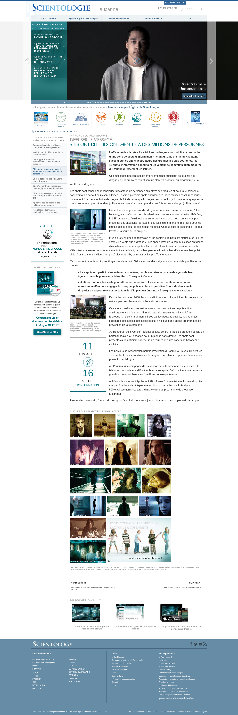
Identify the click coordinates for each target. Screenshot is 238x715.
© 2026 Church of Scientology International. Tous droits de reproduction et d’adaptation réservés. (69, 712)
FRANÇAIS (37, 669)
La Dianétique (164, 660)
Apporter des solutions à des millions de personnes (46, 204)
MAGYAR (72, 659)
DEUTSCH (37, 688)
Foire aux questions (154, 18)
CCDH (173, 118)
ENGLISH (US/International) (44, 659)
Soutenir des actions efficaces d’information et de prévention (47, 146)
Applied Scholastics (80, 118)
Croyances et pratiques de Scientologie (127, 660)
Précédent (94, 102)
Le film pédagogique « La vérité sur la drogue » (47, 180)
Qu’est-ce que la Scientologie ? (83, 18)
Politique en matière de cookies (160, 712)
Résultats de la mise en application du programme (45, 211)
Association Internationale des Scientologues (177, 679)
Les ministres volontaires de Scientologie (175, 676)
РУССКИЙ (37, 679)
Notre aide (41, 126)
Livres (189, 18)
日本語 (35, 676)
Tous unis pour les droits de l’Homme (173, 692)
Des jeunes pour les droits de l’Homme (174, 695)
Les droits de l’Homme (155, 119)
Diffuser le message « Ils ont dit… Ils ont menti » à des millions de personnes (48, 171)
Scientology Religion (167, 666)
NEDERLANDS (39, 685)
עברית (36, 672)
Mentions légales (200, 712)
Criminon (101, 118)
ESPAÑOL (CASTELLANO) (79, 672)
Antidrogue (137, 118)
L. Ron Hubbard (48, 18)
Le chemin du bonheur (61, 119)
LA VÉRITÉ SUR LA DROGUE (64, 131)
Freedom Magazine (195, 124)
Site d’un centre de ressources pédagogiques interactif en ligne (48, 187)
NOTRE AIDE (43, 131)
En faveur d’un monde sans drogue (173, 688)
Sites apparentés (174, 2)
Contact (115, 682)
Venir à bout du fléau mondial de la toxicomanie (48, 153)
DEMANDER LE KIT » (47, 332)
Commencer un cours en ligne (171, 673)
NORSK (72, 663)
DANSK (36, 666)
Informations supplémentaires (123, 679)
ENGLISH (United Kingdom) (44, 663)
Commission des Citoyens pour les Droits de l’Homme (176, 699)
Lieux (114, 685)
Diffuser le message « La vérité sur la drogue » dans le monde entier (47, 195)
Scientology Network (167, 663)
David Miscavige (165, 670)
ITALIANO (73, 678)
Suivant (145, 102)
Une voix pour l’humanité (121, 663)
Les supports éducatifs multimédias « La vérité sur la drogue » (46, 161)
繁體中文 (36, 682)
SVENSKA (73, 666)
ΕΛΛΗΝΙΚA (73, 675)
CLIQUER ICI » (47, 256)
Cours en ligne (117, 676)
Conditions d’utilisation (183, 712)
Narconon (119, 118)
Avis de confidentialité (137, 712)
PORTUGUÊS (74, 681)
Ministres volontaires (119, 18)
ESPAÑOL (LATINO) (77, 669)
